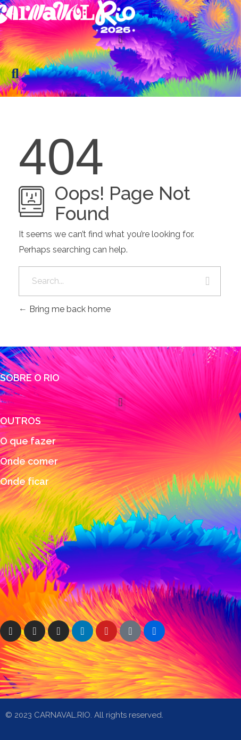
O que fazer (28, 441)
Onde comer (29, 461)
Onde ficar (24, 481)
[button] (120, 39)
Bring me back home (65, 309)
